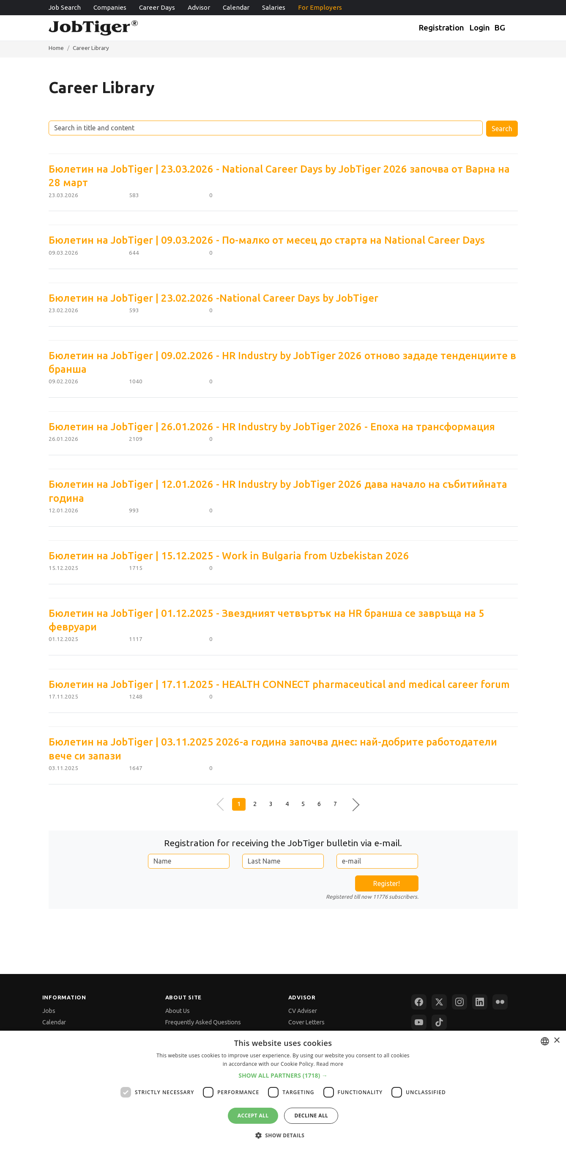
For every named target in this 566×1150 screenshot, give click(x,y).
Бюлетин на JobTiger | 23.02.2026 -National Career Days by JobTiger (213, 298)
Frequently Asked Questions (203, 1022)
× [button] (556, 1040)
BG (499, 27)
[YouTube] (419, 1022)
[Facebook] (419, 1002)
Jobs (48, 1010)
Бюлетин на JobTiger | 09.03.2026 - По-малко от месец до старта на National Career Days (267, 240)
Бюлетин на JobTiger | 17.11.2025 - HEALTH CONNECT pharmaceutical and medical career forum (279, 684)
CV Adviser (302, 1010)
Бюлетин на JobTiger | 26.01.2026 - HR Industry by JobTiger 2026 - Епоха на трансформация (272, 426)
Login (479, 27)
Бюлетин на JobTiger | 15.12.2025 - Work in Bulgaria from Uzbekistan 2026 (229, 555)
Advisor (199, 7)
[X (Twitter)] (439, 1002)
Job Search (65, 7)
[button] (283, 1075)
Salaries (273, 7)
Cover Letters (306, 1022)
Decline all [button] (311, 1115)
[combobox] (545, 1041)
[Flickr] (500, 1002)
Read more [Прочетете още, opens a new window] (329, 1063)
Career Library (91, 47)
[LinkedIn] (479, 1002)
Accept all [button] (253, 1115)
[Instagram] (459, 1002)
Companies (109, 7)
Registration (441, 27)
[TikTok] (439, 1022)
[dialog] (283, 1090)
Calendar (236, 7)
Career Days (157, 7)
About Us (177, 1010)
